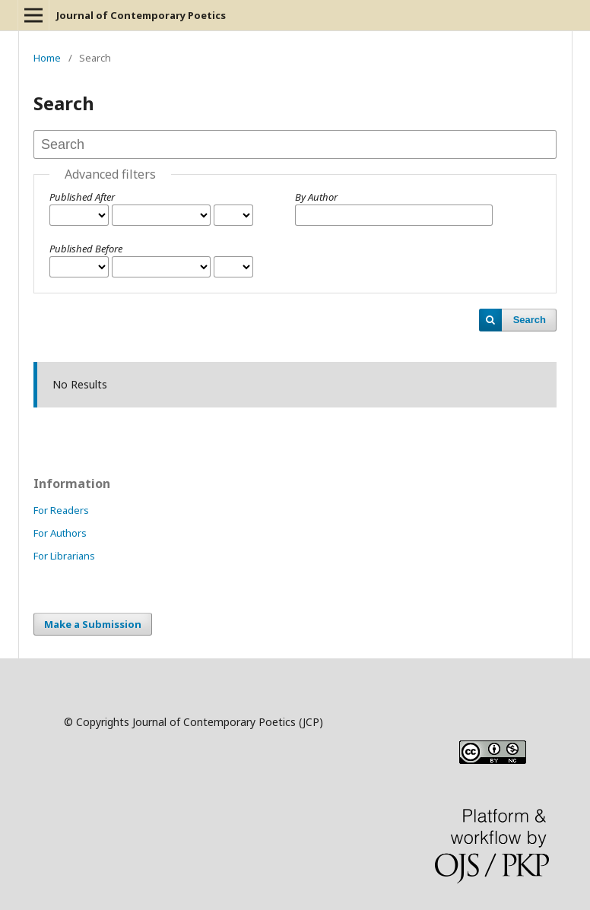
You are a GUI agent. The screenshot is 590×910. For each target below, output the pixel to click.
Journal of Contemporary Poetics (141, 15)
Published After (82, 197)
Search (529, 319)
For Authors (60, 533)
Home (47, 58)
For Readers (61, 510)
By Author (316, 197)
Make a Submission (92, 624)
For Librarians (64, 556)
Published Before (85, 248)
